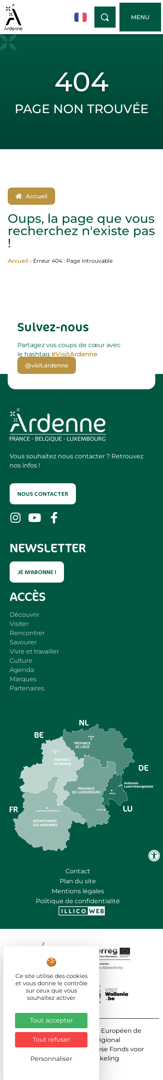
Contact (78, 871)
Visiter (19, 623)
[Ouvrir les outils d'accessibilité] (154, 855)
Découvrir (24, 614)
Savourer (23, 642)
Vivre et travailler (34, 651)
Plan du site (78, 881)
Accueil (18, 261)
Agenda (22, 669)
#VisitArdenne (74, 354)
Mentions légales (78, 891)
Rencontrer (27, 633)
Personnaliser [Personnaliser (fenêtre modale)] (51, 1058)
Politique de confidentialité (78, 901)
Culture (21, 660)
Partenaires (27, 688)
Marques (23, 679)
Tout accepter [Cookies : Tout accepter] (51, 1020)
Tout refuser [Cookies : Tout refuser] (51, 1039)
